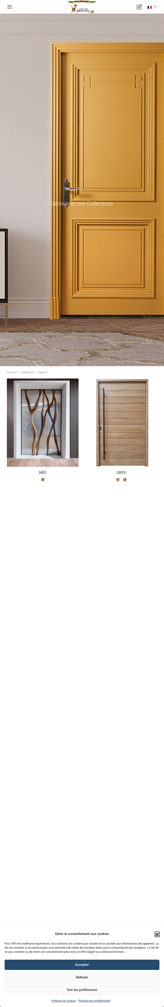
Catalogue (27, 372)
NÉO (42, 473)
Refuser (82, 977)
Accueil (11, 372)
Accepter (82, 965)
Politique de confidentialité (94, 1000)
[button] (157, 934)
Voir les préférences (82, 990)
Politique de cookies (63, 1000)
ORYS (121, 473)
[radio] (42, 479)
